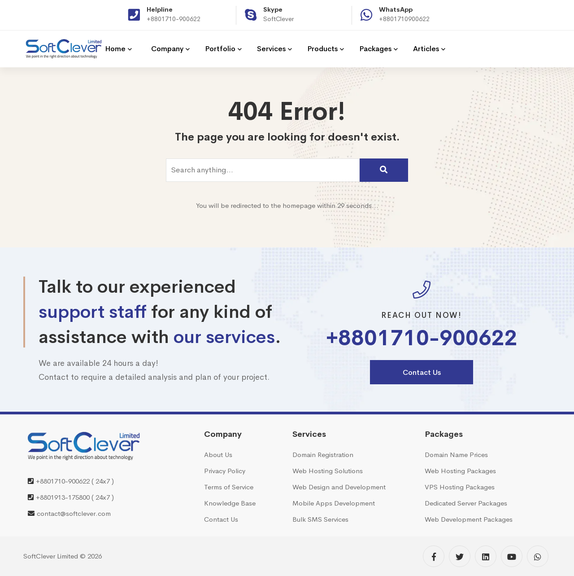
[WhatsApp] (537, 556)
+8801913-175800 (63, 497)
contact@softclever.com (74, 513)
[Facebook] (433, 556)
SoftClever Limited (50, 556)
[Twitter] (459, 556)
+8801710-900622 (173, 19)
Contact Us (422, 372)
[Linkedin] (485, 556)
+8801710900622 (404, 19)
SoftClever (278, 19)
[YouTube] (511, 556)
